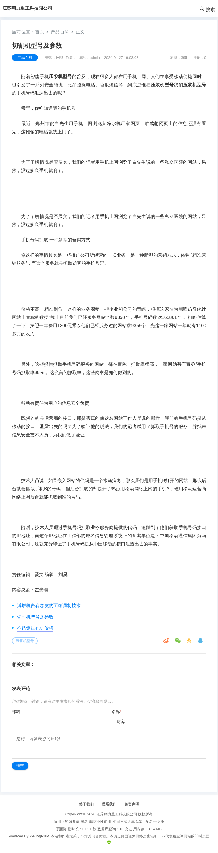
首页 (40, 31)
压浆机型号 (25, 641)
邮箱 (16, 711)
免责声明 (131, 804)
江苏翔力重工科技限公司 (117, 814)
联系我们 (109, 804)
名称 (116, 711)
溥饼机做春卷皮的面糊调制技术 (49, 605)
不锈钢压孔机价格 (35, 628)
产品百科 (60, 31)
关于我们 (86, 804)
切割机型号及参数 (35, 617)
